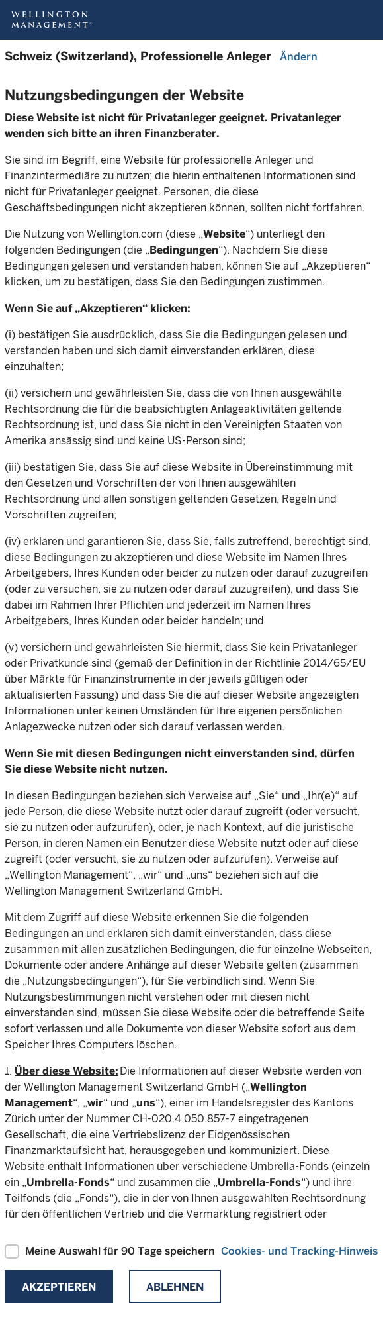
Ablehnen (175, 1287)
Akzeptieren (59, 1287)
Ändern (299, 56)
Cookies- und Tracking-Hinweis (299, 1251)
